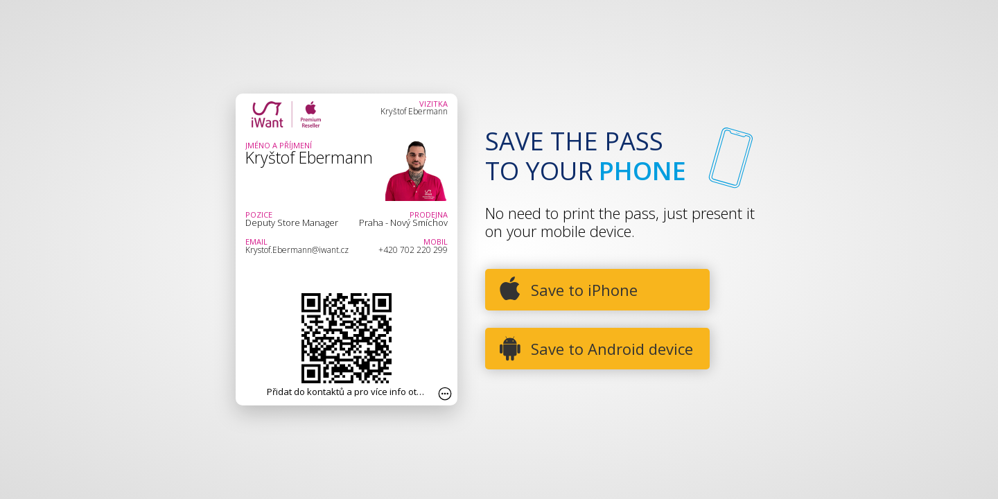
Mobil (435, 241)
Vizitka (433, 103)
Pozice (258, 214)
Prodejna (429, 214)
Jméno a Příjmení (278, 145)
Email (256, 241)
